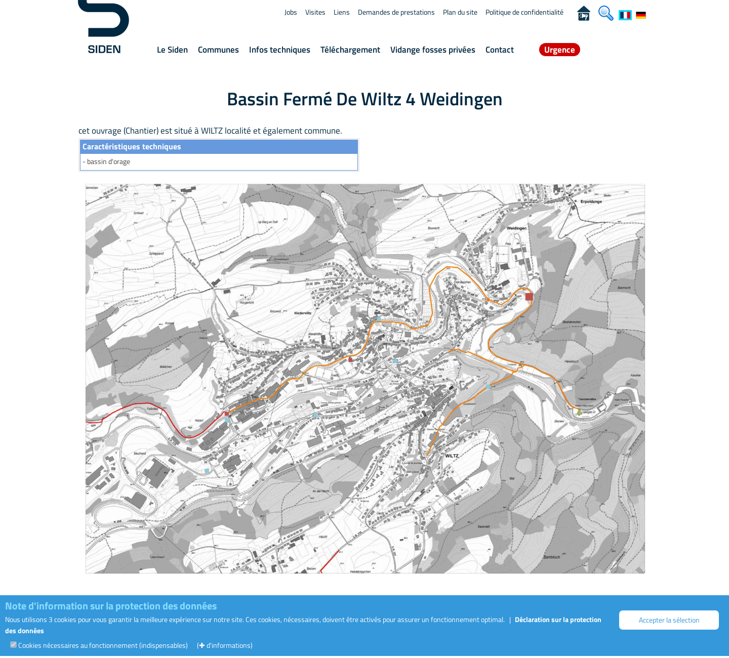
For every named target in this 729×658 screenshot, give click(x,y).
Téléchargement (350, 49)
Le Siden (172, 49)
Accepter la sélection (669, 619)
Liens (342, 12)
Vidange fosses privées (432, 49)
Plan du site (460, 12)
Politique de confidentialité (524, 12)
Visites (315, 12)
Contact (499, 49)
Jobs (291, 12)
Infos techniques (279, 49)
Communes (218, 49)
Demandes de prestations (396, 12)
